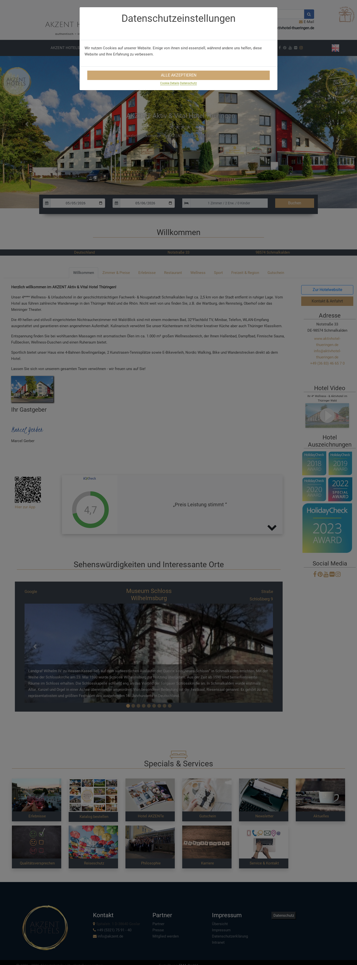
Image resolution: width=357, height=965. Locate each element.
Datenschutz (188, 83)
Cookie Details (169, 83)
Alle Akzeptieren (178, 75)
